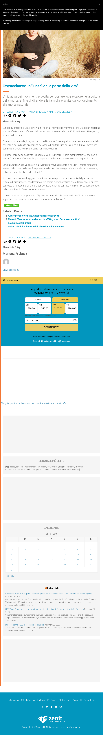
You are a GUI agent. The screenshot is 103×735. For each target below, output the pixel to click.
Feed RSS (52, 587)
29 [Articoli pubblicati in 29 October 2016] (78, 565)
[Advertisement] (51, 381)
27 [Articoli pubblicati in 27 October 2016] (51, 565)
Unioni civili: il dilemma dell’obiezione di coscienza (36, 226)
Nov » (12, 576)
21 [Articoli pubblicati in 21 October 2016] (65, 560)
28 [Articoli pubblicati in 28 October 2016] (65, 565)
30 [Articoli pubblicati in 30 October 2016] (91, 565)
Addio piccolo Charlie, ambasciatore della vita (33, 215)
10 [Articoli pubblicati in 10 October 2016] (12, 554)
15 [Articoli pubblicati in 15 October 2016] (78, 554)
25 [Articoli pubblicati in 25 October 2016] (25, 565)
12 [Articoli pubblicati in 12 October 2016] (38, 554)
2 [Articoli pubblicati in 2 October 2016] (90, 544)
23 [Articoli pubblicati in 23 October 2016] (91, 560)
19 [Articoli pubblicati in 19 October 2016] (38, 560)
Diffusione (31, 700)
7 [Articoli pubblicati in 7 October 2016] (64, 549)
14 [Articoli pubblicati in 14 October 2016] (65, 554)
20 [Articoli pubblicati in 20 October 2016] (51, 560)
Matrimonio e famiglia (60, 112)
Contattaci (89, 700)
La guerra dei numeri (19, 223)
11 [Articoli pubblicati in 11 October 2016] (25, 554)
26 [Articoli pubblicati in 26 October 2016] (38, 565)
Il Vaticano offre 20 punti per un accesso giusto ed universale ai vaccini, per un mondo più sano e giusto (49, 594)
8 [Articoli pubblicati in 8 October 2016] (77, 549)
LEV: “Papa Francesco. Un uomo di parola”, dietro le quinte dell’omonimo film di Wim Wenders (44, 609)
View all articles (11, 269)
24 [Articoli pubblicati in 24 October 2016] (12, 565)
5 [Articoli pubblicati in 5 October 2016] (38, 549)
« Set (7, 576)
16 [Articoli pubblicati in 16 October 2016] (91, 554)
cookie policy (32, 15)
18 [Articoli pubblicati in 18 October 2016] (25, 560)
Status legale (65, 700)
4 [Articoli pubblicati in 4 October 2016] (25, 549)
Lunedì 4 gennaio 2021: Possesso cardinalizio (24, 625)
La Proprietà (43, 700)
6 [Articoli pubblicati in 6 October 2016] (51, 549)
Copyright (77, 700)
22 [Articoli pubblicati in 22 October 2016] (78, 560)
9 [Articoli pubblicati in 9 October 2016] (90, 549)
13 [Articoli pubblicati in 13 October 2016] (51, 554)
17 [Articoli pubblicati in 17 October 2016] (12, 560)
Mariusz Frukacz (37, 112)
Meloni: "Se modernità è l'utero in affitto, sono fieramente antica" (44, 219)
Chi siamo (14, 700)
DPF (22, 700)
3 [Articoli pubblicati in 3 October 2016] (12, 549)
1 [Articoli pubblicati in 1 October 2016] (77, 544)
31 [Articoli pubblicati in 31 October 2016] (12, 570)
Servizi (54, 700)
